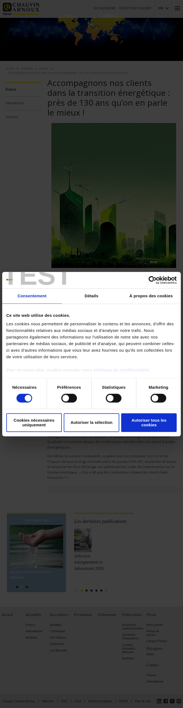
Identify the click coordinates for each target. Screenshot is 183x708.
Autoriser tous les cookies (149, 422)
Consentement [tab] (32, 295)
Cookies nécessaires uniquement (34, 422)
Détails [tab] (91, 295)
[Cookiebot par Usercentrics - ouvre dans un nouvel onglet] (153, 280)
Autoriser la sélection (92, 422)
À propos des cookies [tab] (151, 295)
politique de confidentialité (121, 370)
